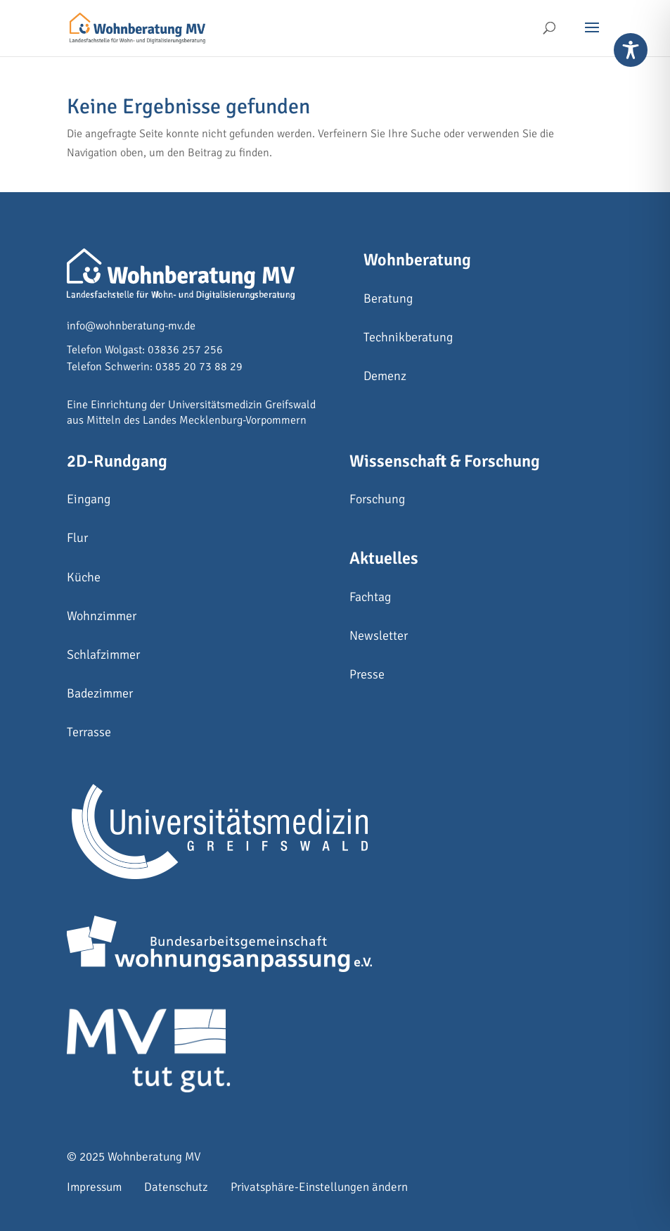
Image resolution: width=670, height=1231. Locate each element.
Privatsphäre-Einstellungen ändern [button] (319, 1187)
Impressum (94, 1187)
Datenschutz (176, 1187)
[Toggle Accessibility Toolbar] (630, 50)
